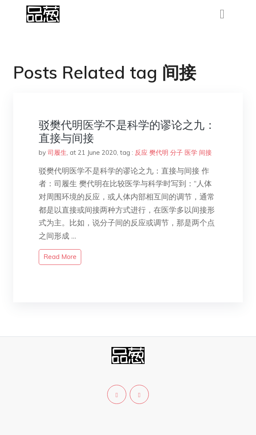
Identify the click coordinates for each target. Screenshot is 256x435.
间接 (205, 152)
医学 (191, 152)
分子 (176, 152)
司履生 (57, 152)
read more (60, 257)
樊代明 (158, 152)
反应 (141, 152)
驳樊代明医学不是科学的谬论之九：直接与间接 (127, 131)
